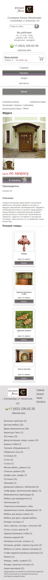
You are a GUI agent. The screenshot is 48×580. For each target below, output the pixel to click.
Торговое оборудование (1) (17, 448)
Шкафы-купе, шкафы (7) (15, 475)
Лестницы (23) (10, 436)
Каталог (24, 73)
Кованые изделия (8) (14, 537)
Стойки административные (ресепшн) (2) (23, 553)
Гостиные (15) (10, 479)
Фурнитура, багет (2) (13, 432)
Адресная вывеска (24, 331)
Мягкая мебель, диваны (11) (17, 467)
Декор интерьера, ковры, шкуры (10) (21, 440)
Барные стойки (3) (12, 444)
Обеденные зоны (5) (13, 452)
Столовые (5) (10, 456)
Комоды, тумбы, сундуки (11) (17, 561)
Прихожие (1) (10, 483)
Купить (24, 263)
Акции (24, 78)
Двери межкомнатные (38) (16, 429)
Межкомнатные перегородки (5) (19, 495)
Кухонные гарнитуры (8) (15, 421)
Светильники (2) (11, 502)
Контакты (24, 83)
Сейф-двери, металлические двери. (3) (22, 491)
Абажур (24, 254)
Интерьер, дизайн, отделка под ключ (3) (23, 545)
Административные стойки (24, 293)
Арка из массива (24, 369)
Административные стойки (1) (18, 533)
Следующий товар (38, 102)
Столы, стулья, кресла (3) (16, 529)
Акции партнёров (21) (14, 568)
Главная (24, 68)
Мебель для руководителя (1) (18, 498)
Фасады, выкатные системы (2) (19, 564)
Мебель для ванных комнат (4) (18, 514)
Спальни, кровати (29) (14, 471)
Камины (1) (9, 557)
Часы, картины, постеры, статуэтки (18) (22, 526)
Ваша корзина (11, 57)
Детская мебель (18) (13, 425)
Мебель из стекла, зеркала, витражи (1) (23, 549)
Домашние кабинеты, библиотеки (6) (21, 487)
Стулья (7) (9, 463)
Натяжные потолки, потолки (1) (19, 541)
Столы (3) (8, 460)
